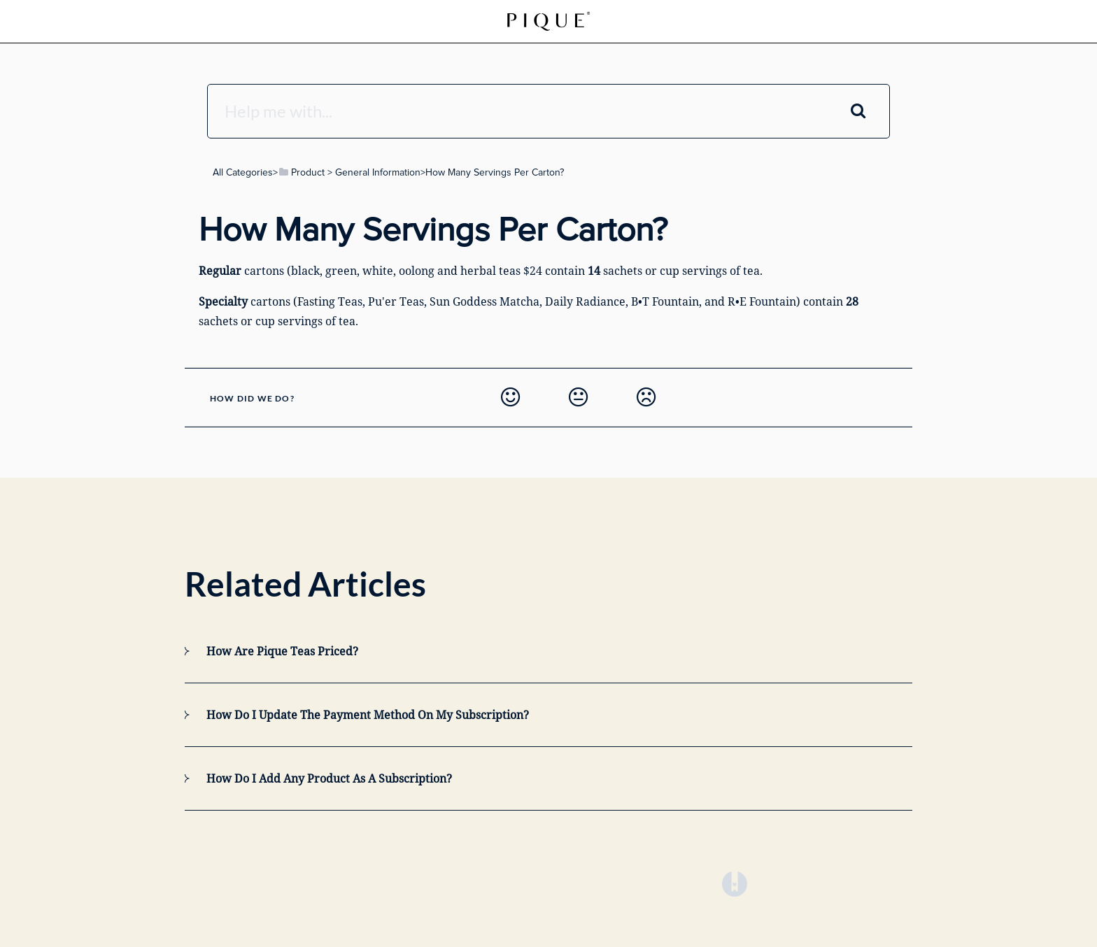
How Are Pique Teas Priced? (282, 651)
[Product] (301, 172)
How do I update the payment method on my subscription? (367, 714)
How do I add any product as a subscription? (329, 778)
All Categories (243, 172)
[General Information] (377, 172)
